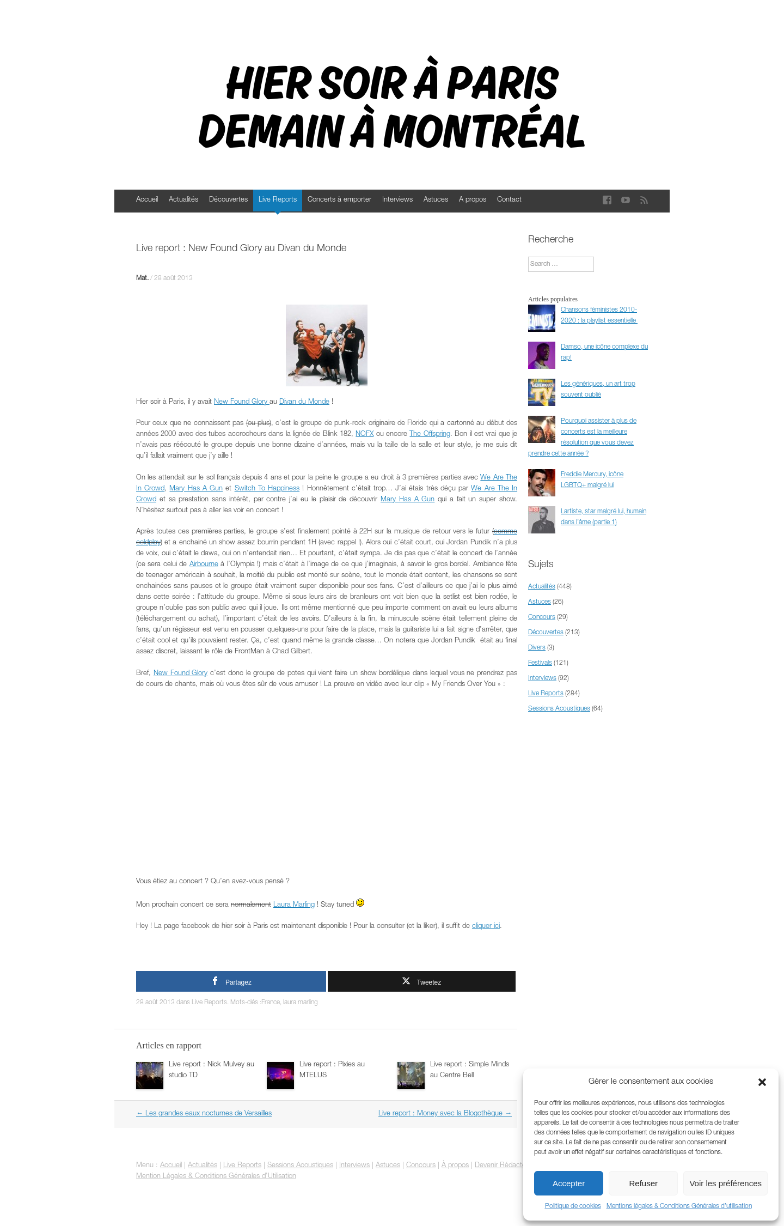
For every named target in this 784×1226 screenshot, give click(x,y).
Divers (537, 648)
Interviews (397, 200)
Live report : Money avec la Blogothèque (445, 1114)
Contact (509, 200)
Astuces (436, 200)
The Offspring (429, 434)
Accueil (147, 200)
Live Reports (278, 200)
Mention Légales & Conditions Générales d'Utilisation (216, 1176)
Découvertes (228, 200)
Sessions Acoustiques (559, 709)
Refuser (643, 1183)
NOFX (364, 434)
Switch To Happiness (267, 489)
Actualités (183, 200)
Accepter (569, 1183)
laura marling (300, 1002)
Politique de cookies (573, 1206)
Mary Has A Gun (196, 489)
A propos (472, 200)
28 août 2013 (173, 278)
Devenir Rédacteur (503, 1165)
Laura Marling (294, 905)
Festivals (540, 663)
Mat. (142, 278)
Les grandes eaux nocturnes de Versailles (204, 1114)
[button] (762, 1082)
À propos (455, 1165)
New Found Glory (242, 402)
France (270, 1002)
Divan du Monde (304, 402)
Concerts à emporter (339, 200)
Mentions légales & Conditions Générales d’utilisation (679, 1206)
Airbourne (203, 564)
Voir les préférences (725, 1183)
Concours (541, 617)
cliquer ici (486, 926)
